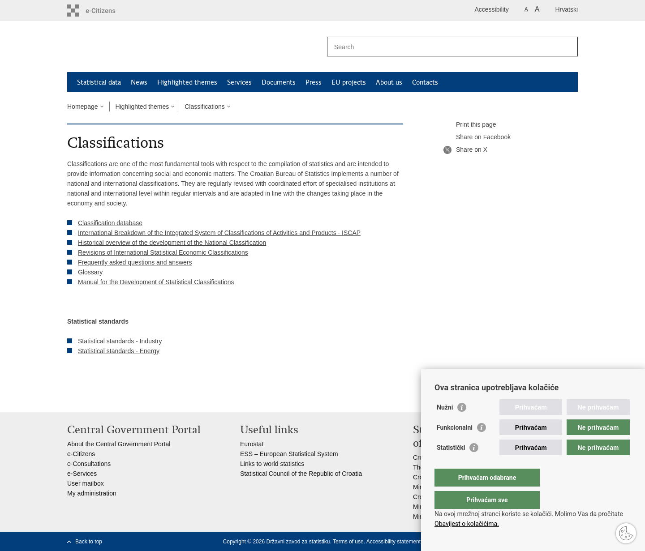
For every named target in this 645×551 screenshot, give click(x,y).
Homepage (82, 106)
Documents (279, 82)
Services (239, 82)
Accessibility (492, 9)
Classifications (204, 106)
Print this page (469, 125)
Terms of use (348, 541)
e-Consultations (89, 463)
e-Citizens (81, 453)
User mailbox (85, 483)
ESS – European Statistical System (289, 453)
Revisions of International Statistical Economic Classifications (163, 252)
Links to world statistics (272, 463)
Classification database (110, 222)
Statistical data (99, 82)
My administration (91, 493)
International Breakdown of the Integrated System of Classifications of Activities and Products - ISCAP (219, 232)
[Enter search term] (443, 46)
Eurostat (251, 444)
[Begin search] (567, 46)
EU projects (348, 82)
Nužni (445, 425)
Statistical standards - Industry (120, 341)
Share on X (465, 150)
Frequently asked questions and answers (135, 262)
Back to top (88, 541)
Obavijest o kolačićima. (466, 523)
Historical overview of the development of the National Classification (172, 242)
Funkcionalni (455, 445)
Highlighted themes (187, 82)
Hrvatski (566, 9)
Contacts (425, 82)
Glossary (90, 272)
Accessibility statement (393, 541)
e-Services (82, 473)
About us (389, 82)
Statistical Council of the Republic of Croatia (301, 473)
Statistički (451, 465)
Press (313, 82)
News (139, 82)
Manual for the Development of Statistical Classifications (156, 282)
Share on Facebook (477, 137)
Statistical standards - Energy (118, 351)
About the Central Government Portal (118, 444)
